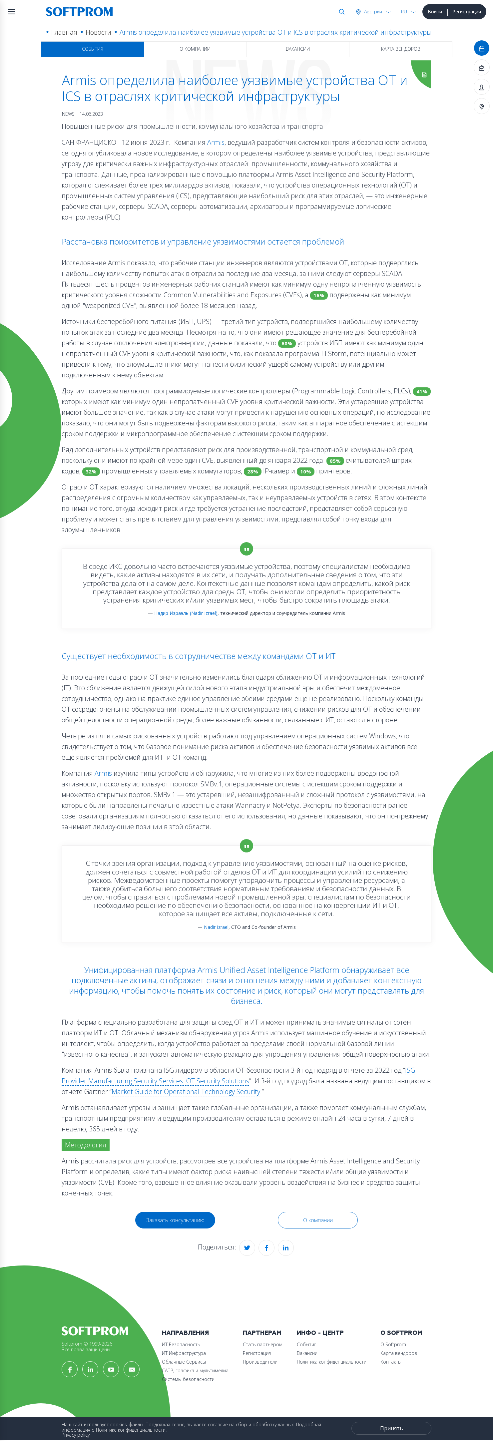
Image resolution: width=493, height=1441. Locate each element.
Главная (64, 32)
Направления (185, 1333)
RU (404, 11)
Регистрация (466, 11)
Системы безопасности (188, 1379)
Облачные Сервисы (184, 1362)
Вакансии (298, 49)
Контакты (390, 1362)
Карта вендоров (400, 49)
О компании (195, 49)
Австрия (372, 11)
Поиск (340, 11)
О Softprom (401, 1333)
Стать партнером (262, 1344)
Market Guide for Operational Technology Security (186, 1091)
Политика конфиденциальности (331, 1362)
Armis (216, 142)
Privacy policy (76, 1435)
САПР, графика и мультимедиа (195, 1370)
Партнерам (262, 1333)
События (92, 49)
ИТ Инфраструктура (184, 1353)
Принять (391, 1428)
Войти (435, 11)
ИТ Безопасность (181, 1344)
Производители (260, 1362)
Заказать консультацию (175, 1220)
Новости (98, 32)
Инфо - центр (320, 1333)
